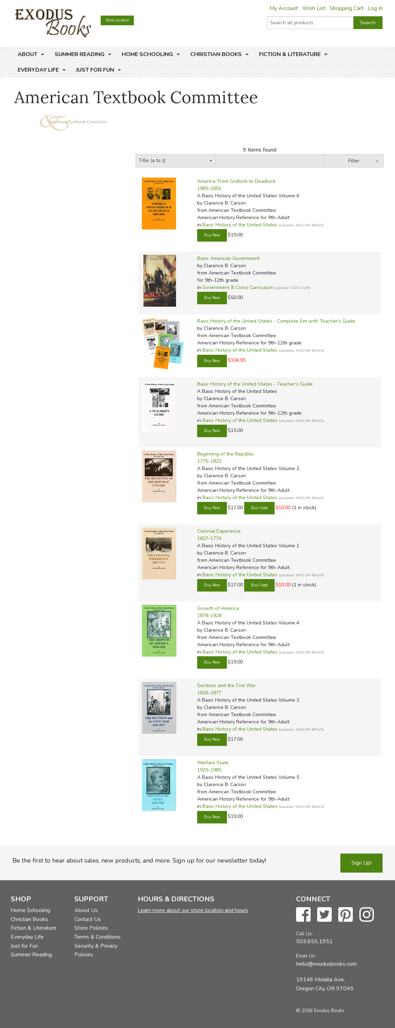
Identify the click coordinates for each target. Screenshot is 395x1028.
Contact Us (87, 919)
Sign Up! (361, 863)
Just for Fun (95, 70)
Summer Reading (79, 54)
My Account (283, 8)
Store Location (117, 20)
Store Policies (91, 928)
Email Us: (306, 956)
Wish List (313, 8)
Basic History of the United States (239, 225)
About (27, 54)
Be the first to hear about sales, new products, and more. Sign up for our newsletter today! (139, 860)
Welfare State (213, 762)
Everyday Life (38, 70)
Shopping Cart (347, 8)
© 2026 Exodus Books (320, 1010)
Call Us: (304, 933)
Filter (353, 160)
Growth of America (218, 608)
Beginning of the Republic (225, 454)
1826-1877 (209, 692)
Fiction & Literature (290, 54)
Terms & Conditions (97, 937)
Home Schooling (147, 54)
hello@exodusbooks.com (326, 964)
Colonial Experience (219, 531)
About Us (86, 910)
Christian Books (216, 54)
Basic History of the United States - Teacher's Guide (255, 384)
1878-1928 (209, 615)
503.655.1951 (314, 941)
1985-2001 (209, 188)
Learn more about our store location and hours (193, 910)
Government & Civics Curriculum (237, 287)
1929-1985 (209, 770)
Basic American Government (228, 258)
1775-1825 (209, 461)
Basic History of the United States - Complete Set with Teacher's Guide (276, 321)
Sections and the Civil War (226, 685)
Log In (375, 8)
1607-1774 (209, 538)
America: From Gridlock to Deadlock (236, 181)
